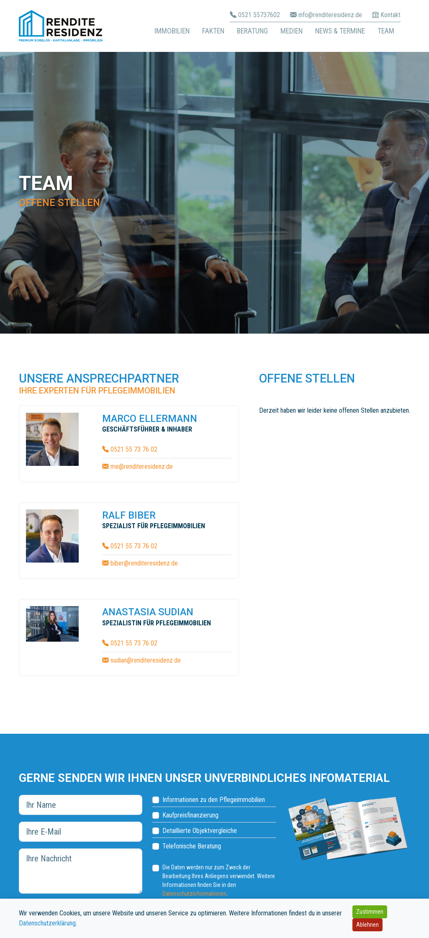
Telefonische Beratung (191, 846)
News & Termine (340, 31)
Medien (291, 31)
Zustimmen (369, 911)
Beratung (252, 31)
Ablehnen (367, 924)
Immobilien (172, 31)
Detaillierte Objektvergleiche (199, 831)
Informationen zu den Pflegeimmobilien (213, 800)
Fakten (213, 31)
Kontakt (390, 15)
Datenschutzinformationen (194, 893)
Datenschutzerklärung (47, 923)
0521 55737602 (259, 15)
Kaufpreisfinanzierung (190, 815)
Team (386, 31)
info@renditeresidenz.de (330, 15)
